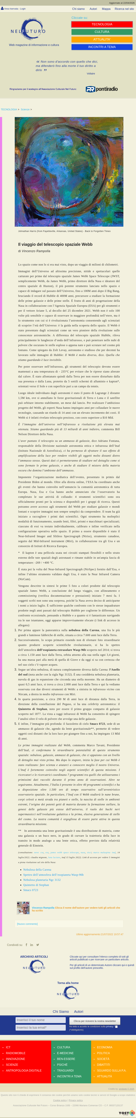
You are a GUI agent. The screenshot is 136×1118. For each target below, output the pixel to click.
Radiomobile (15, 1053)
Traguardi (65, 1071)
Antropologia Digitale (24, 1071)
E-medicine (65, 1053)
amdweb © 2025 (126, 1089)
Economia (104, 1047)
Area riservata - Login (17, 8)
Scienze (25, 109)
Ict (8, 1047)
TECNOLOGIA (9, 109)
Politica (103, 1053)
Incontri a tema (69, 1076)
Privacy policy (76, 1101)
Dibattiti (103, 1065)
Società (103, 1059)
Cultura (63, 1047)
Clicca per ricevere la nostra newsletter (95, 1021)
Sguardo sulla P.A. (112, 1071)
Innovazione (15, 1059)
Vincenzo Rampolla (43, 907)
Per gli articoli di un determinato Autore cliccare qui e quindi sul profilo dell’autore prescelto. (102, 967)
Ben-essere (66, 1059)
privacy (110, 1027)
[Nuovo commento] (27, 924)
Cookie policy (60, 1101)
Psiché (62, 1065)
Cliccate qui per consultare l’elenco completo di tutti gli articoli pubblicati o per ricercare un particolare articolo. (99, 958)
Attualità (104, 1076)
